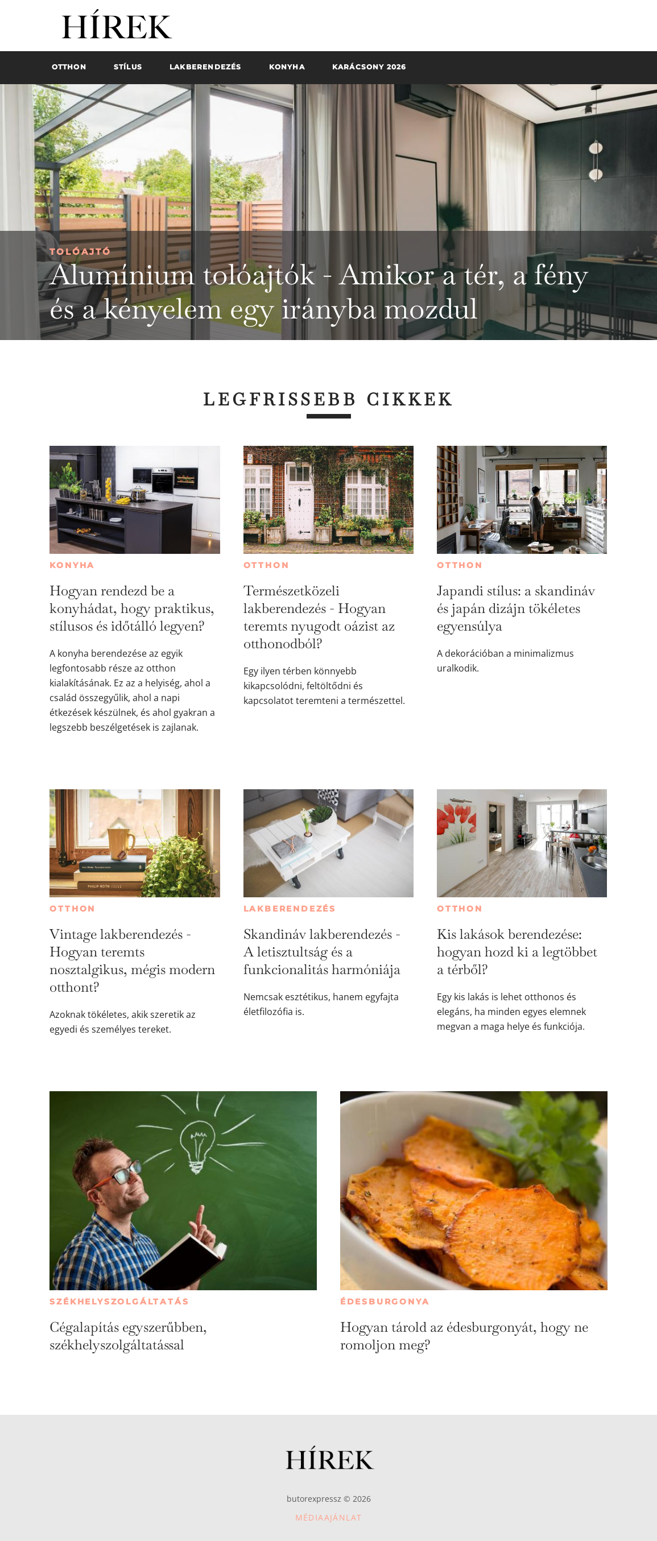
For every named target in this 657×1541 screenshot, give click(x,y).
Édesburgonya (385, 1301)
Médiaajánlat (328, 1517)
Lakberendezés (289, 909)
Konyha (72, 565)
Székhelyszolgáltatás (119, 1301)
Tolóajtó (80, 251)
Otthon (266, 565)
